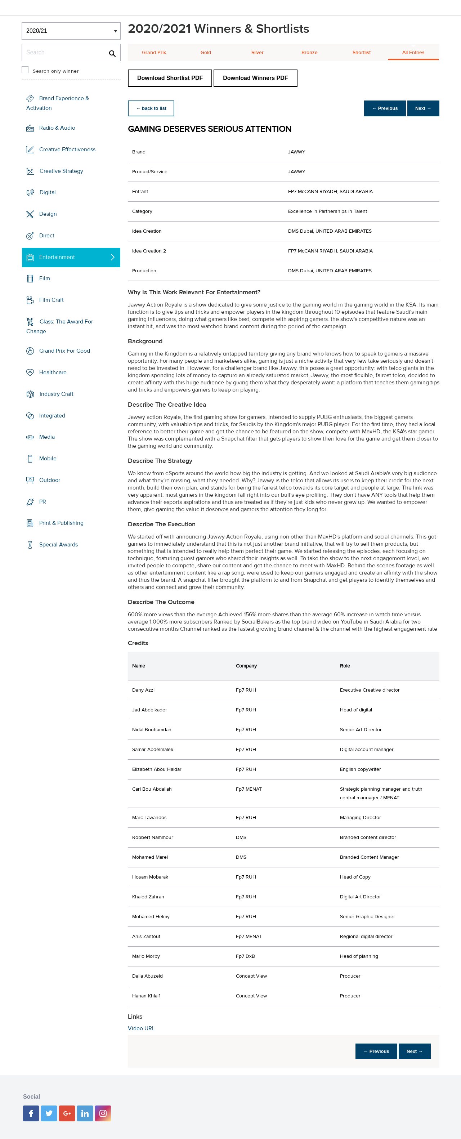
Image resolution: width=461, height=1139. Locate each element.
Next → (423, 108)
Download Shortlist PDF (170, 78)
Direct (46, 235)
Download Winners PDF (255, 78)
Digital (48, 192)
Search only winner (56, 71)
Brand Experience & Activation (57, 103)
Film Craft (51, 300)
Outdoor (49, 480)
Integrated (52, 415)
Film (44, 278)
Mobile (48, 458)
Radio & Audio (57, 127)
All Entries (413, 52)
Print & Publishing (61, 523)
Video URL (141, 1028)
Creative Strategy (61, 170)
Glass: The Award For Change (59, 326)
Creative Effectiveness (67, 149)
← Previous (383, 108)
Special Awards (58, 544)
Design (48, 214)
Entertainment (57, 256)
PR (42, 501)
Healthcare (53, 372)
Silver (257, 52)
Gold (206, 52)
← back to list (151, 108)
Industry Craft (56, 394)
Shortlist (362, 52)
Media (47, 437)
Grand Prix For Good (64, 350)
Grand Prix (154, 52)
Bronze (309, 52)
